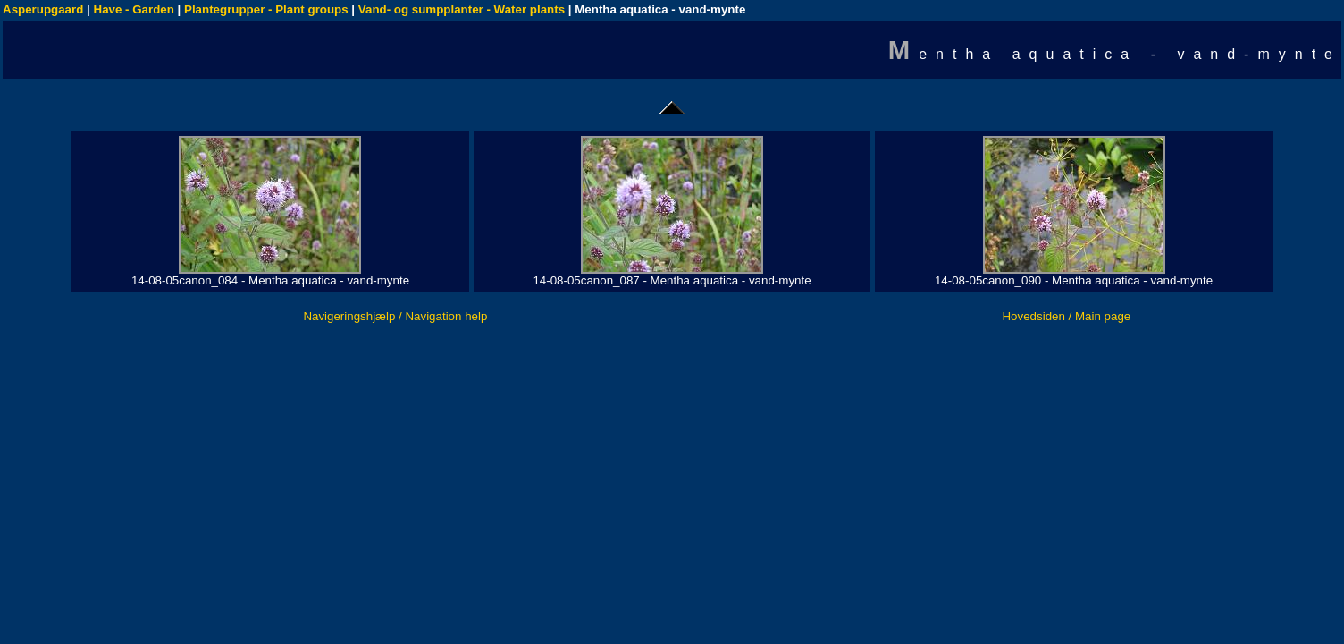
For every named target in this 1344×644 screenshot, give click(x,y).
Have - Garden (134, 9)
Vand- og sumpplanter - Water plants (461, 9)
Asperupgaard (43, 9)
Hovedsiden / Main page (1066, 316)
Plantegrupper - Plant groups (266, 9)
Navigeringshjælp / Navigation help (395, 316)
